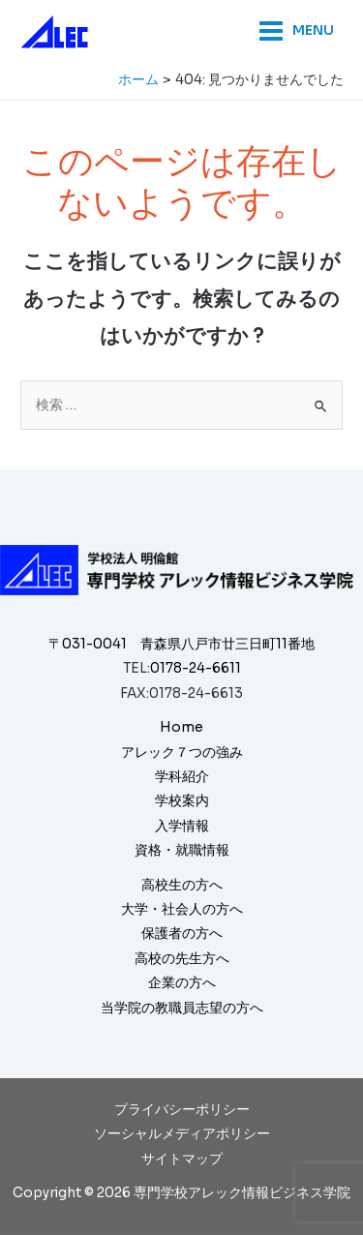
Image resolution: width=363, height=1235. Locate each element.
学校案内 (182, 801)
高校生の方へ (182, 885)
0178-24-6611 (195, 668)
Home (181, 727)
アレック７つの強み (182, 752)
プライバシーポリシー (182, 1109)
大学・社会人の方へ (182, 909)
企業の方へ (182, 983)
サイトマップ (182, 1159)
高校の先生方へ (182, 958)
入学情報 (182, 826)
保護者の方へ (182, 933)
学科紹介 (182, 776)
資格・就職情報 (182, 850)
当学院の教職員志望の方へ (182, 1008)
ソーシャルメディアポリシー (182, 1134)
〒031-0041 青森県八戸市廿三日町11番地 (181, 644)
